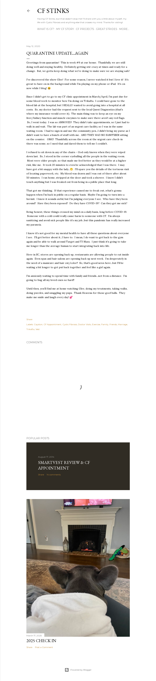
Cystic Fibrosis (69, 324)
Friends (113, 324)
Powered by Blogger (78, 670)
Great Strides (106, 29)
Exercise (96, 324)
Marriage (122, 324)
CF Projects (85, 29)
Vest (38, 329)
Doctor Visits (84, 324)
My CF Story (65, 29)
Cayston (38, 324)
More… (124, 29)
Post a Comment (44, 647)
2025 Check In (41, 640)
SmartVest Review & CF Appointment (64, 465)
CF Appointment (52, 324)
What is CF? (45, 29)
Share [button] (29, 319)
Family (104, 324)
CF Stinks (53, 10)
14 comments (54, 474)
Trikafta (30, 329)
